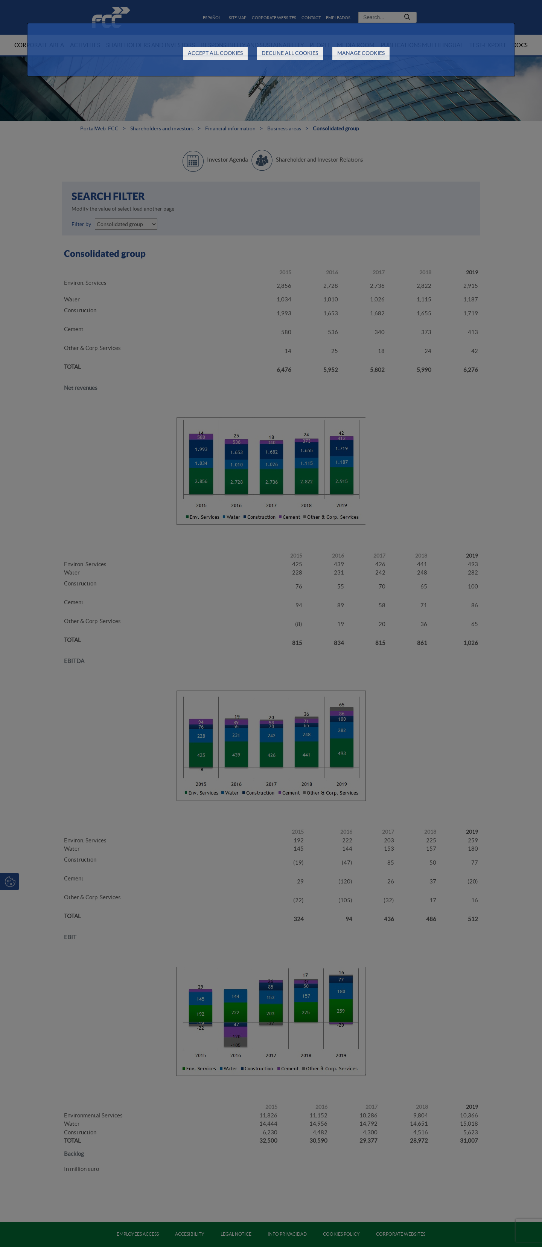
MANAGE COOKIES (361, 53)
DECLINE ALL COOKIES (290, 53)
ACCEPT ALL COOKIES (215, 53)
